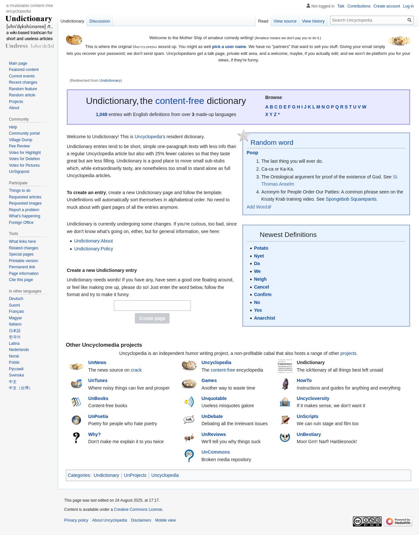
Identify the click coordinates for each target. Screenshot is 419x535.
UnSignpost (19, 171)
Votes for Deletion (24, 159)
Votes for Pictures (24, 165)
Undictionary (110, 80)
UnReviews (214, 434)
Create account (386, 6)
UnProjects (135, 475)
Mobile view (165, 520)
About (14, 108)
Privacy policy (76, 520)
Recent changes (23, 82)
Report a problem (24, 210)
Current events (22, 76)
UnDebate (212, 416)
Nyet (259, 256)
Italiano (15, 324)
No (257, 302)
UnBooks (98, 398)
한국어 (15, 337)
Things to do (19, 190)
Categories (79, 475)
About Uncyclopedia (109, 520)
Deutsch (16, 298)
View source (285, 21)
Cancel (261, 287)
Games (209, 380)
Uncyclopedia (148, 136)
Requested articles (25, 197)
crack (136, 370)
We (257, 271)
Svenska (16, 375)
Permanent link (22, 267)
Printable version (23, 261)
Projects (16, 101)
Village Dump (20, 140)
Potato (261, 248)
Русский (16, 369)
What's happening (24, 216)
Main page (18, 63)
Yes (258, 310)
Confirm (263, 294)
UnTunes (98, 380)
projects (348, 353)
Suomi (14, 305)
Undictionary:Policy (93, 248)
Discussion (99, 21)
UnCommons (216, 452)
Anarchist (264, 318)
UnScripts (308, 416)
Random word (272, 142)
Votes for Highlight (25, 152)
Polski (14, 362)
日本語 (15, 330)
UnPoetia (98, 416)
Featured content (24, 69)
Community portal (24, 133)
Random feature (23, 89)
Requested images (25, 203)
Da (257, 263)
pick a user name (229, 46)
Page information (24, 273)
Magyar (15, 318)
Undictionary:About (93, 240)
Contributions (359, 6)
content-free (179, 101)
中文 (13, 381)
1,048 (101, 114)
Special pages (21, 254)
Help (13, 127)
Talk (340, 6)
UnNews (97, 362)
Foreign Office (21, 222)
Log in (408, 6)
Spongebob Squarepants (351, 199)
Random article (22, 95)
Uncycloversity (313, 398)
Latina (14, 343)
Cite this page (21, 279)
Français (16, 311)
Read (263, 21)
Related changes (23, 248)
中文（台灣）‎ (20, 388)
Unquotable (214, 398)
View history (313, 21)
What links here (22, 241)
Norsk (14, 356)
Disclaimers (141, 520)
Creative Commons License (138, 509)
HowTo (304, 380)
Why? (94, 434)
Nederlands (19, 349)
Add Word (257, 206)
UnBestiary (309, 434)
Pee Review (19, 146)
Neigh (260, 279)
